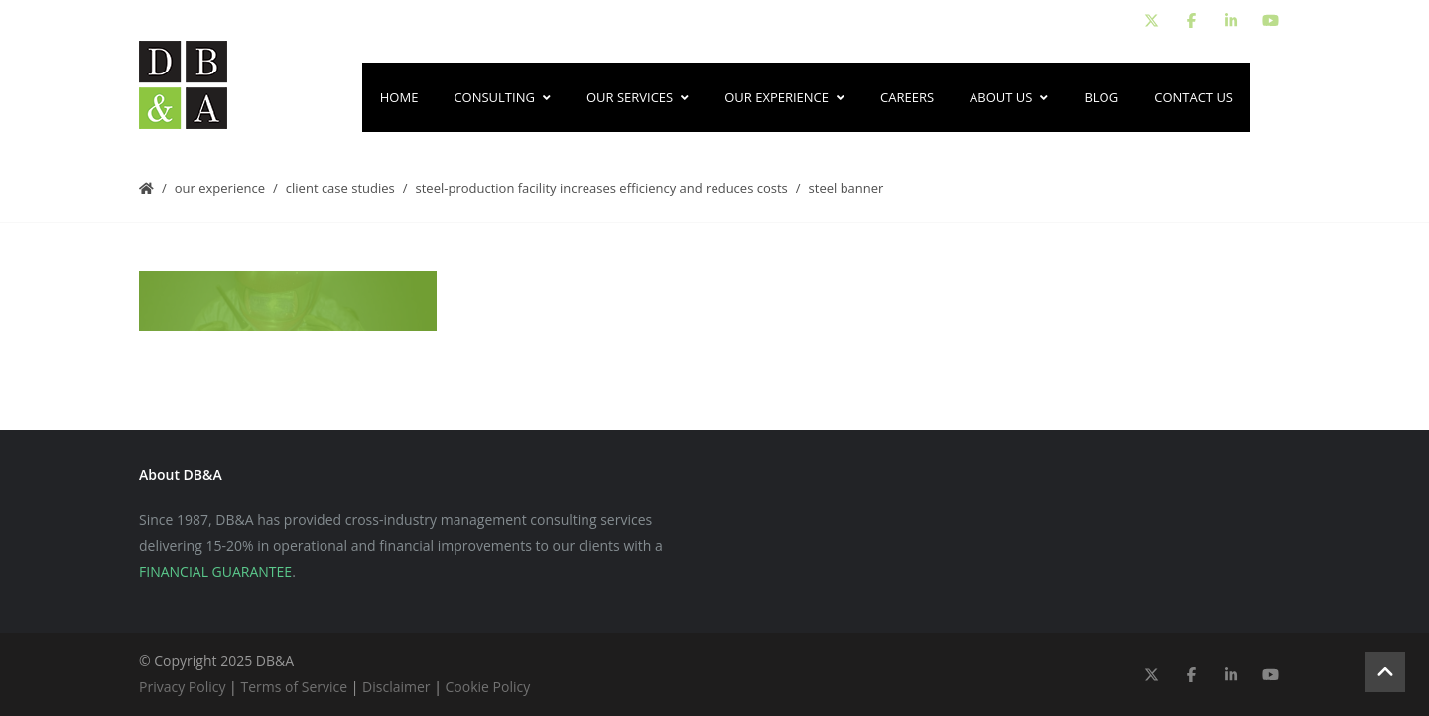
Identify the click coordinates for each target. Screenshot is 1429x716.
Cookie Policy (488, 686)
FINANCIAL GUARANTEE (215, 571)
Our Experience (784, 97)
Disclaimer (396, 686)
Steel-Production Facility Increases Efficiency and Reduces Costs (602, 188)
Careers (907, 97)
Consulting (502, 97)
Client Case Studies (340, 188)
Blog (1101, 97)
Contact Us (1193, 97)
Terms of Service (293, 686)
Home (399, 97)
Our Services (637, 97)
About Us (1009, 97)
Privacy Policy (182, 686)
